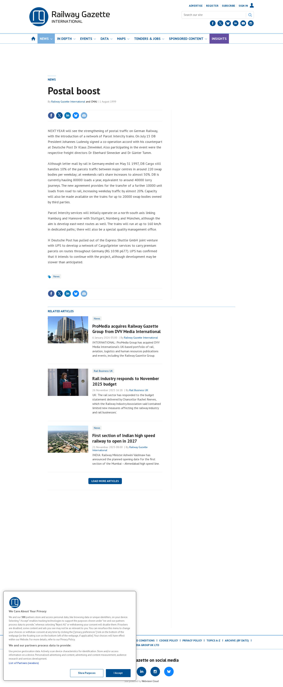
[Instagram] (251, 24)
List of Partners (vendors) (24, 663)
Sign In (243, 5)
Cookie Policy (168, 640)
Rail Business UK (103, 371)
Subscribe (228, 5)
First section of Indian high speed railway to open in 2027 (123, 438)
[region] (69, 636)
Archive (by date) (237, 640)
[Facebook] (213, 24)
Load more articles (105, 481)
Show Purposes (86, 673)
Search (250, 15)
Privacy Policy (192, 640)
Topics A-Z (213, 640)
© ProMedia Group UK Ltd (141, 645)
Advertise (196, 5)
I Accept (118, 673)
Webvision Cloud (150, 681)
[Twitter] (220, 24)
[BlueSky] (228, 24)
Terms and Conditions (139, 640)
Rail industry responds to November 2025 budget (125, 381)
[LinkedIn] (236, 24)
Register (212, 5)
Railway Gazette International (68, 101)
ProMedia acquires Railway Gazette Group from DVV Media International (126, 328)
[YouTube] (243, 24)
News (52, 79)
